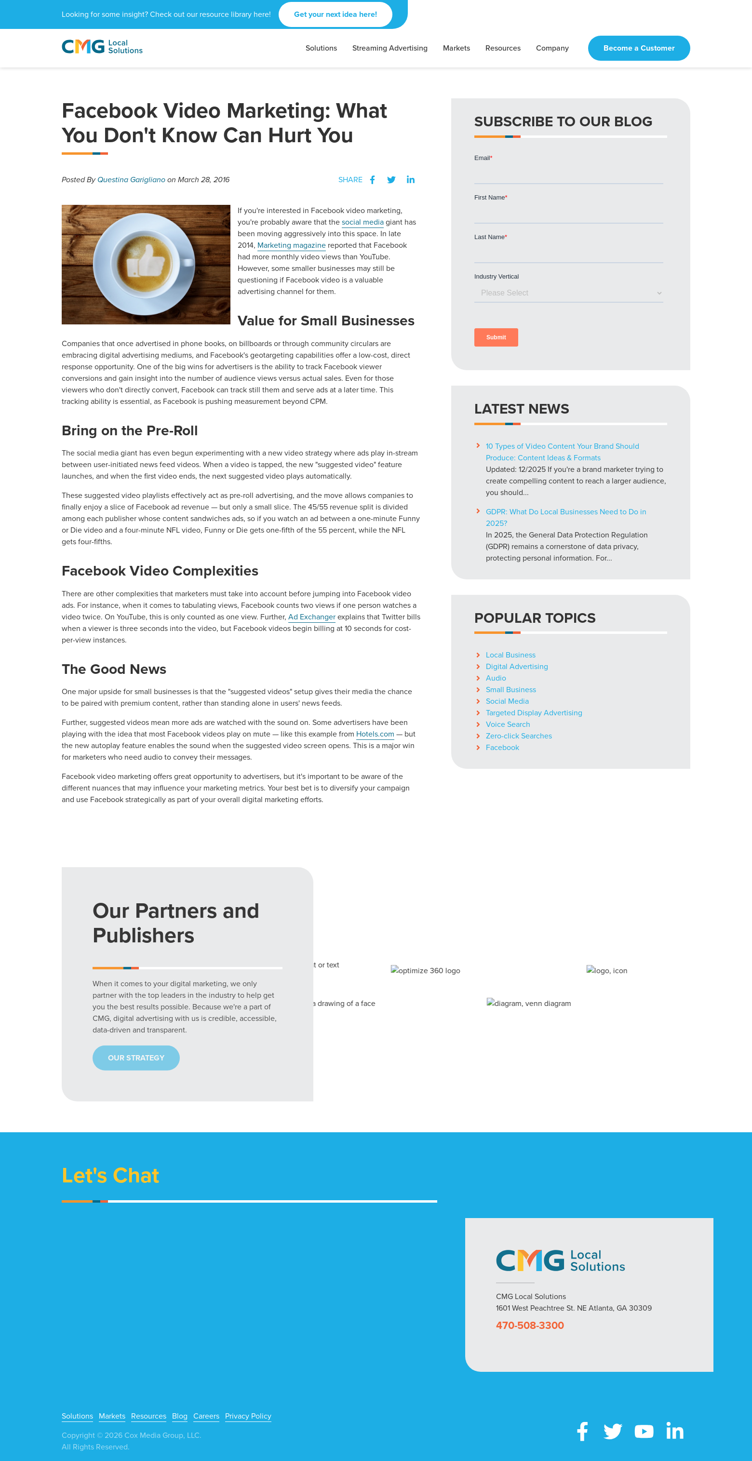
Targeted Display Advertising (534, 712)
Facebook (372, 179)
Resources (148, 1416)
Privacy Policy (248, 1416)
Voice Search (508, 724)
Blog (180, 1416)
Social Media (507, 701)
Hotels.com (375, 733)
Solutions (77, 1416)
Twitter (391, 179)
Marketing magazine (291, 245)
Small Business (511, 689)
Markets (112, 1416)
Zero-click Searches (519, 735)
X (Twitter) (613, 1431)
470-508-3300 (530, 1325)
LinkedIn (410, 179)
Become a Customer (639, 48)
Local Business (511, 654)
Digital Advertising (517, 666)
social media (363, 222)
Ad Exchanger (312, 616)
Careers (206, 1416)
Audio (496, 678)
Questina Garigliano (131, 179)
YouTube (644, 1431)
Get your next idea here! (335, 14)
